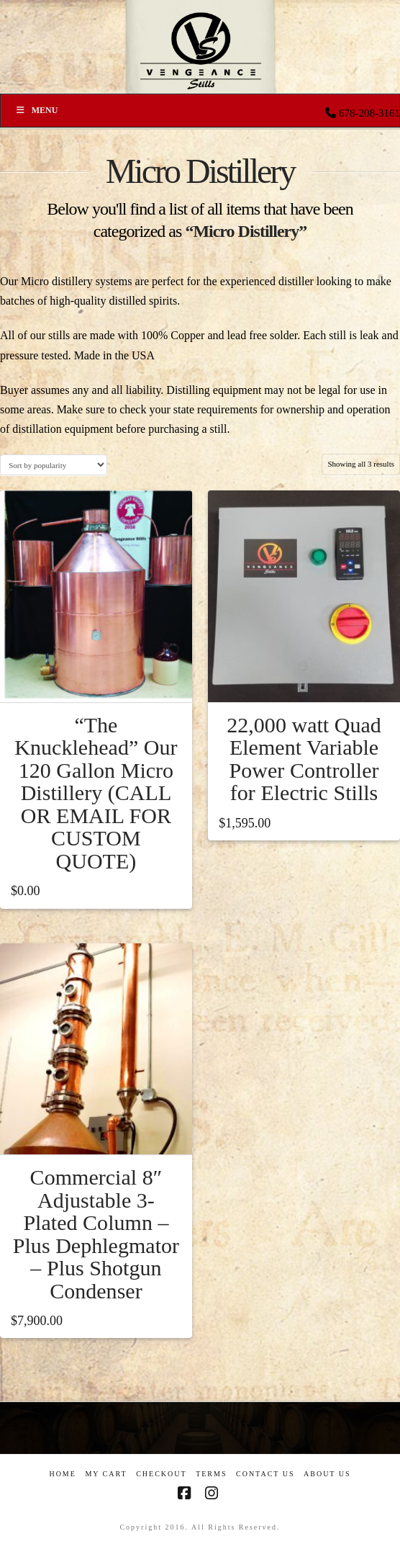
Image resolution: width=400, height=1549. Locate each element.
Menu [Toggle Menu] (36, 110)
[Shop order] (53, 464)
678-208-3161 (369, 113)
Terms (211, 1474)
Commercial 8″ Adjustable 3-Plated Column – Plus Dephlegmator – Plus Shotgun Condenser (96, 1234)
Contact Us (265, 1474)
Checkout (161, 1474)
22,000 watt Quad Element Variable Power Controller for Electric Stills (304, 759)
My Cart (106, 1474)
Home (62, 1474)
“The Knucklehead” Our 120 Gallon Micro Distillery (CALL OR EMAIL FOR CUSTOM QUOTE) (95, 793)
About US (327, 1474)
